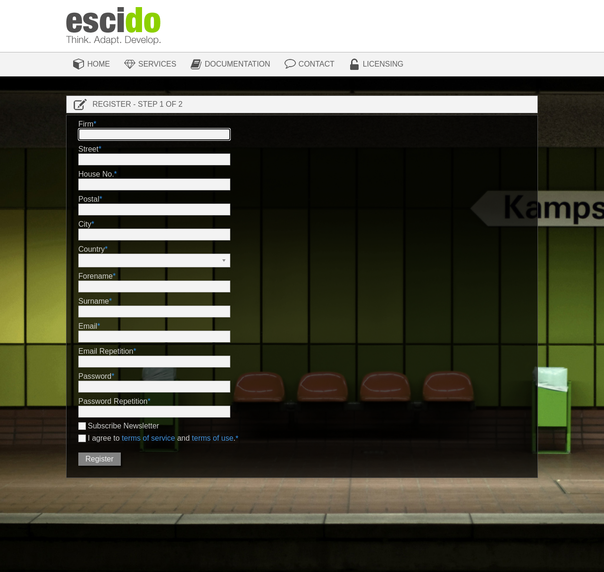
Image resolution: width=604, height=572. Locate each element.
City (85, 224)
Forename (95, 276)
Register (99, 459)
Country (91, 249)
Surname (93, 301)
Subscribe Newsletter (123, 426)
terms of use (213, 438)
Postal (88, 199)
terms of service (148, 438)
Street (88, 149)
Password (94, 376)
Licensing (383, 64)
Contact (317, 64)
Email (87, 326)
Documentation (237, 64)
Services (157, 64)
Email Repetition (106, 351)
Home (98, 64)
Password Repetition (113, 401)
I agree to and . (161, 438)
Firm (85, 124)
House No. (96, 174)
